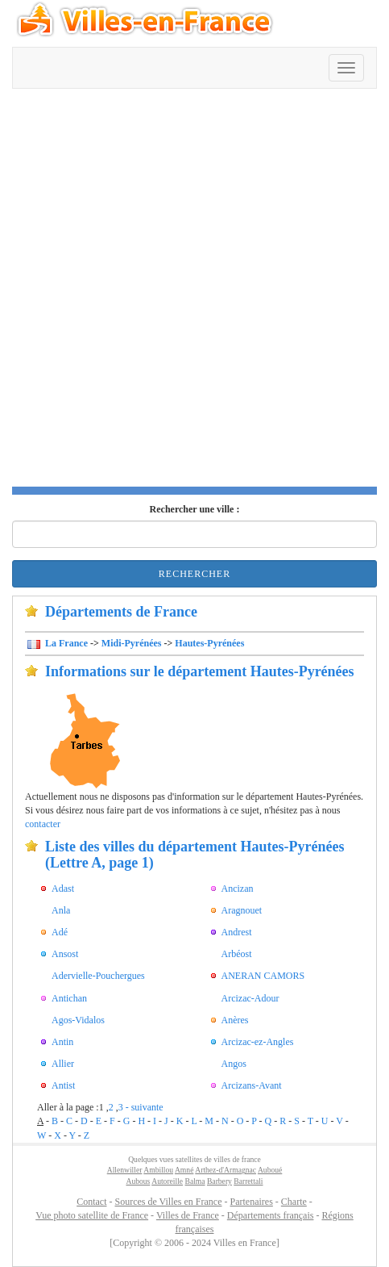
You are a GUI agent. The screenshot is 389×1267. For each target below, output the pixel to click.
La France (65, 643)
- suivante (144, 1107)
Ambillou (158, 1169)
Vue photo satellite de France (91, 1215)
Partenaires (251, 1201)
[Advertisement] (194, 292)
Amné (184, 1169)
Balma (195, 1181)
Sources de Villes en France (167, 1201)
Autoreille (167, 1181)
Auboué (270, 1169)
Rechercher (194, 573)
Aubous (138, 1181)
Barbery (219, 1181)
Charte (294, 1201)
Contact (91, 1201)
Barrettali (248, 1181)
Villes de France (187, 1215)
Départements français (270, 1215)
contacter (42, 824)
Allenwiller (125, 1169)
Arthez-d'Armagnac (225, 1169)
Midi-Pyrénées (131, 643)
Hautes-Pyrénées (209, 643)
